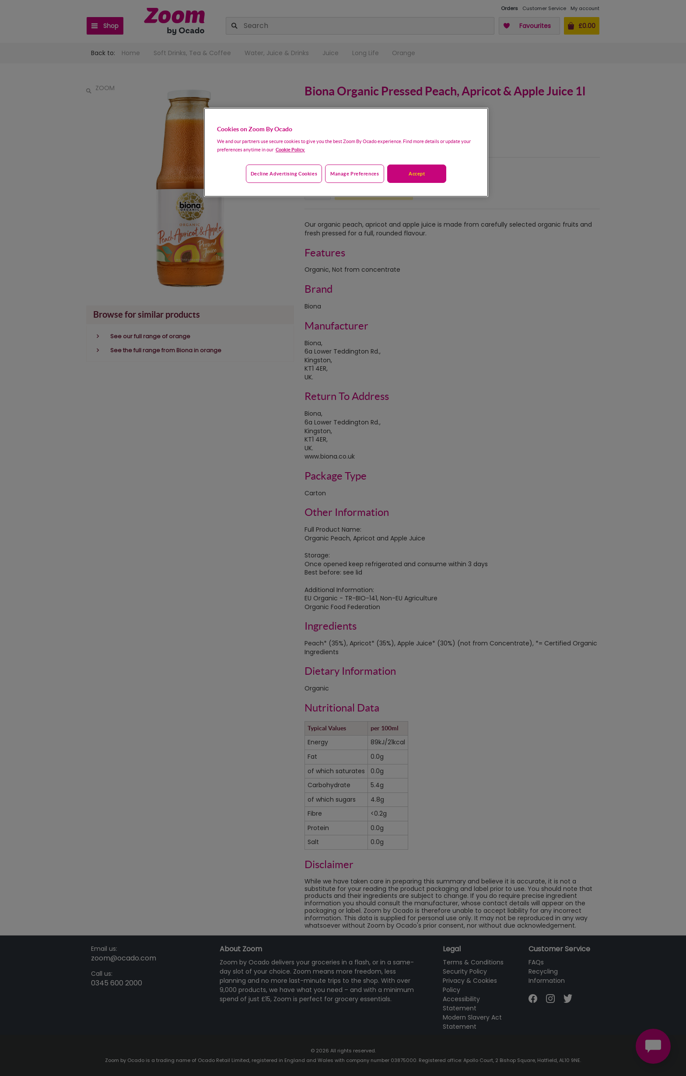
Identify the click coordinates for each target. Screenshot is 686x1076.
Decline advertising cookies (284, 173)
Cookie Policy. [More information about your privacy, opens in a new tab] (290, 149)
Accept (417, 173)
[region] (346, 152)
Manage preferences (354, 173)
